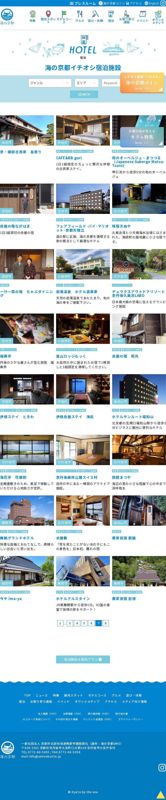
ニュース (42, 695)
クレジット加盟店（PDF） (98, 719)
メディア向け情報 (134, 701)
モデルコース (97, 695)
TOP (27, 695)
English (151, 3)
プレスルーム (83, 3)
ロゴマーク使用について (36, 719)
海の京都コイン (112, 3)
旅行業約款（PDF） (99, 713)
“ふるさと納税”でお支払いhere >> (142, 82)
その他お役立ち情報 (66, 719)
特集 (56, 695)
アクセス (134, 3)
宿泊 (22, 701)
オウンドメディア (87, 701)
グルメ (116, 695)
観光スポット (73, 695)
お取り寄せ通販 (41, 701)
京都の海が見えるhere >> (141, 137)
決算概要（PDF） (73, 713)
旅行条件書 (121, 713)
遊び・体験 (134, 695)
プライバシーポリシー (130, 719)
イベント (63, 701)
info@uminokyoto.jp (45, 756)
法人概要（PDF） (48, 713)
